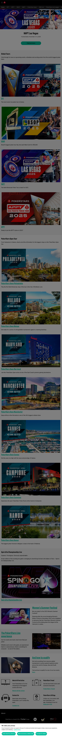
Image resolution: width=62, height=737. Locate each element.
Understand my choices (9, 733)
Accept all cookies (41, 733)
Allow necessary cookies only (25, 733)
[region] (31, 730)
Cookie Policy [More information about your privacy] (17, 729)
